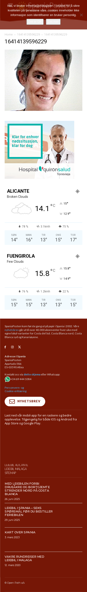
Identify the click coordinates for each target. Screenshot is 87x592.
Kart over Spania (20, 552)
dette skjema (32, 374)
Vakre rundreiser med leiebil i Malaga (24, 578)
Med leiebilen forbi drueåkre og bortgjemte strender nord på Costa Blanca (27, 509)
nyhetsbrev (12, 330)
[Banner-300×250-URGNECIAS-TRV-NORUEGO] (39, 177)
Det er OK (35, 21)
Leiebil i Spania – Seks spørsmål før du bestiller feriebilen (29, 531)
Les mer (53, 21)
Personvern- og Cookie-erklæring (15, 389)
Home (9, 34)
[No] (81, 15)
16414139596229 (28, 34)
